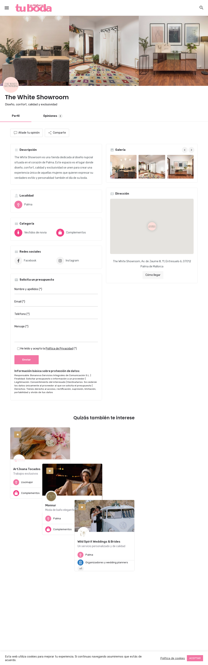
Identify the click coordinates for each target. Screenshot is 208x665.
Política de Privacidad (59, 348)
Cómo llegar (152, 275)
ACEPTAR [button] (195, 658)
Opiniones (52, 116)
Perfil (16, 116)
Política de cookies (172, 658)
